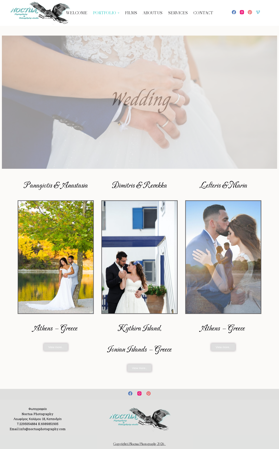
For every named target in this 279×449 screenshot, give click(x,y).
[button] (56, 347)
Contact (203, 12)
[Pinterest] (250, 12)
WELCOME (76, 12)
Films (131, 12)
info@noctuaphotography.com (42, 429)
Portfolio (106, 12)
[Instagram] (242, 12)
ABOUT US (152, 12)
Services (178, 12)
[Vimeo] (258, 12)
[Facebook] (234, 12)
